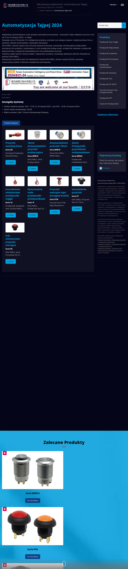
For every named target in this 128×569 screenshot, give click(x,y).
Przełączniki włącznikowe (109, 48)
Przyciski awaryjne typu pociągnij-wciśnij (108, 91)
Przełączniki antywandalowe (105, 66)
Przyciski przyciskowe (104, 240)
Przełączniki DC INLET (108, 84)
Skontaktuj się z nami (114, 250)
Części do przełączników (109, 104)
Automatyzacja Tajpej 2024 (63, 10)
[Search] (109, 25)
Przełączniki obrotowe (107, 73)
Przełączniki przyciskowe (108, 59)
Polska (113, 5)
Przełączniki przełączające (106, 242)
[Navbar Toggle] (122, 4)
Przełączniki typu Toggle (108, 42)
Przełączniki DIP (105, 98)
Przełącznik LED (117, 248)
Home (42, 10)
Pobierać (104, 168)
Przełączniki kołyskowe (119, 240)
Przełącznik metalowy (104, 244)
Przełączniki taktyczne (105, 246)
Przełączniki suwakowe (108, 53)
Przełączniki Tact (105, 78)
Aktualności (49, 10)
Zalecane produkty (63, 442)
